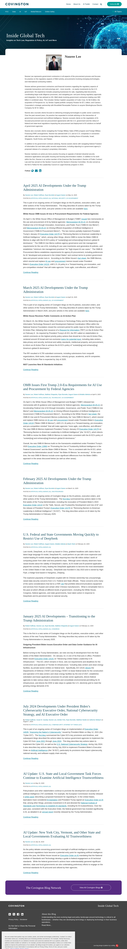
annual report (47, 812)
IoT (26, 11)
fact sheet (82, 258)
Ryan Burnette (49, 195)
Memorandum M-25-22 (36, 228)
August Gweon (61, 195)
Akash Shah (71, 544)
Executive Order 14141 (44, 659)
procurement (60, 261)
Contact (95, 4)
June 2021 (40, 741)
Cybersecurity (57, 724)
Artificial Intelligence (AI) (41, 198)
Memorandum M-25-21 (76, 222)
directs (88, 668)
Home (68, 4)
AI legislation (52, 800)
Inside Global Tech (25, 35)
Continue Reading (30, 272)
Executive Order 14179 (50, 234)
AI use (48, 261)
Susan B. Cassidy (42, 720)
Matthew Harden (81, 720)
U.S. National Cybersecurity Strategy (72, 744)
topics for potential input (71, 339)
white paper (29, 797)
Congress (55, 629)
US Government (72, 198)
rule (62, 584)
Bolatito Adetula (85, 394)
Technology (56, 397)
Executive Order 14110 (39, 264)
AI (20, 11)
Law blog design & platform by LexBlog (105, 945)
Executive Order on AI (94, 800)
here (85, 209)
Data (14, 11)
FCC (7, 11)
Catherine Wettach (95, 720)
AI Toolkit (86, 4)
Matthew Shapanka (51, 394)
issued (84, 219)
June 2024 (56, 741)
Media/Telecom (36, 11)
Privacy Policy (13, 919)
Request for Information (69, 330)
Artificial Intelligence (39, 750)
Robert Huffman (39, 195)
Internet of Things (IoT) (73, 724)
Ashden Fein (61, 720)
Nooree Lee (29, 195)
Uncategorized (57, 491)
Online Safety (49, 11)
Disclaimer (23, 919)
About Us (76, 4)
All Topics (117, 11)
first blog (66, 499)
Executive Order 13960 (37, 446)
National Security (58, 198)
